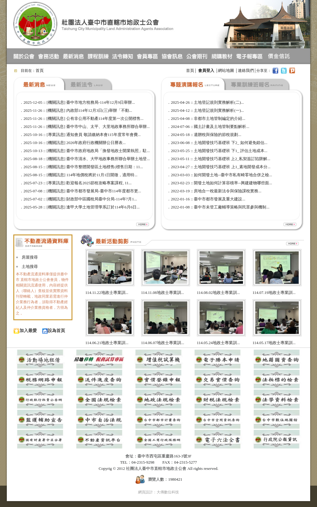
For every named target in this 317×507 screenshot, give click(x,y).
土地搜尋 (30, 266)
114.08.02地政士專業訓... (218, 292)
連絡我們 (246, 70)
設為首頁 (53, 330)
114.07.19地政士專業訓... (274, 292)
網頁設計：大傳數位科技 (158, 492)
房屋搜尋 (30, 257)
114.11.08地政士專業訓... (162, 292)
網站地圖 (226, 70)
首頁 (40, 70)
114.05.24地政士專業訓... (218, 342)
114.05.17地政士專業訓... (274, 342)
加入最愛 (25, 330)
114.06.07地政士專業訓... (162, 342)
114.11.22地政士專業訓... (106, 292)
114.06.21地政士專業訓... (106, 342)
